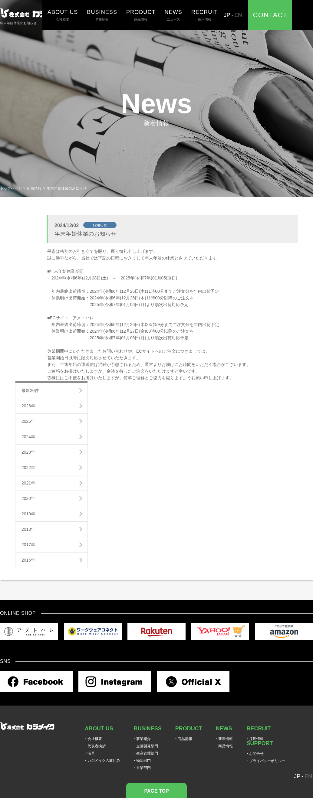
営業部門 (143, 768)
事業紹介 (102, 15)
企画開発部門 (147, 746)
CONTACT (270, 15)
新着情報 (34, 188)
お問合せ (256, 754)
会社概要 (63, 15)
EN (238, 15)
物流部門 (143, 760)
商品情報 (141, 15)
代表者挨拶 (96, 746)
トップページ (11, 188)
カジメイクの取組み (103, 760)
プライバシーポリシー (267, 761)
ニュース (173, 15)
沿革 (91, 753)
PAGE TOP (156, 791)
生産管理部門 (147, 753)
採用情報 (204, 15)
